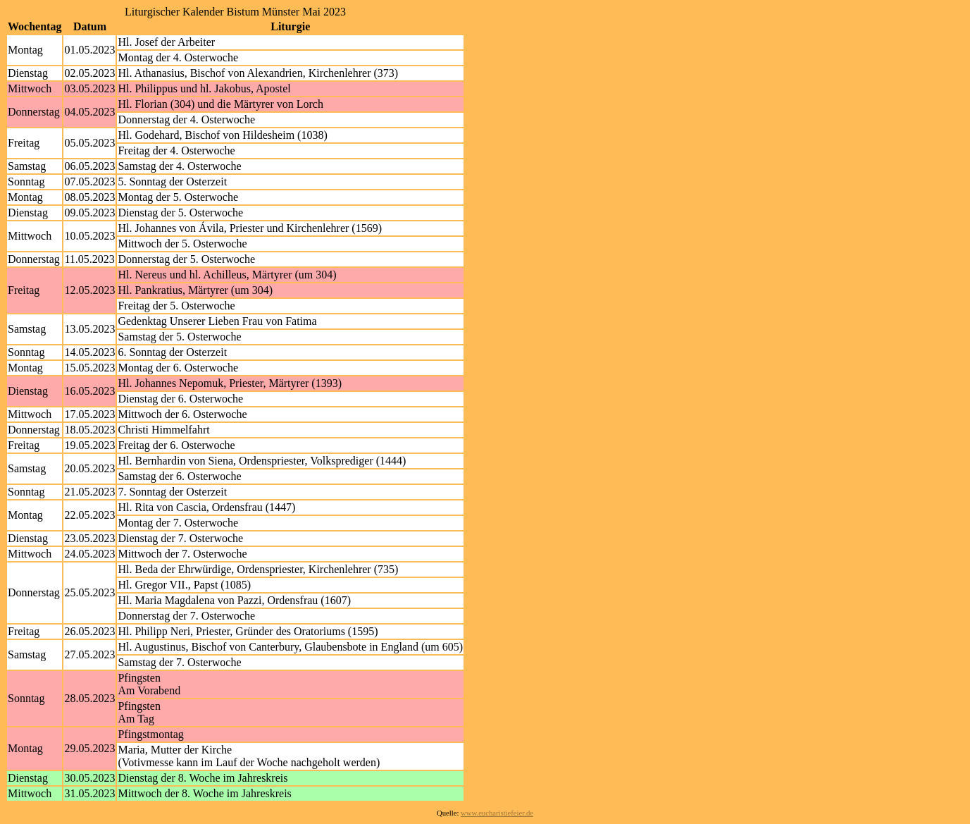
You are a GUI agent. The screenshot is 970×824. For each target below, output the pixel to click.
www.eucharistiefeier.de (497, 813)
